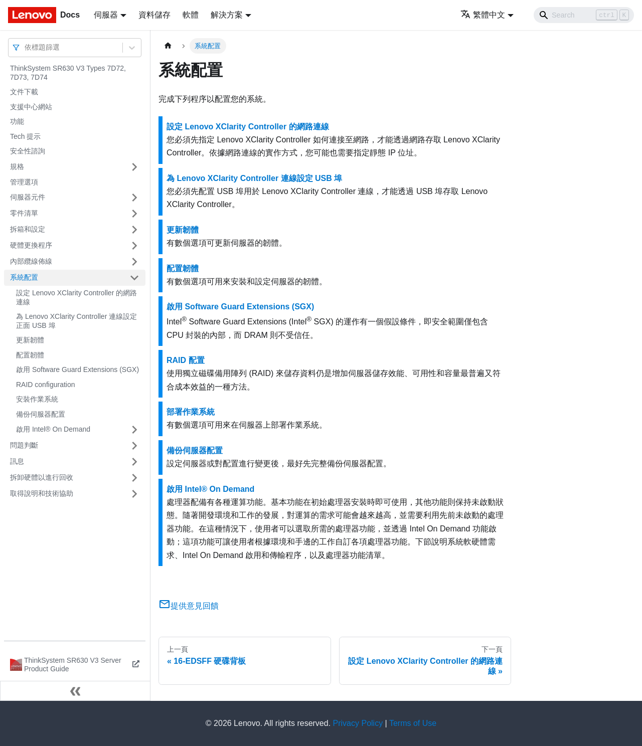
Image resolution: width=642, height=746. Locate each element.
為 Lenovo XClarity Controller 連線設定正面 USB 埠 (76, 320)
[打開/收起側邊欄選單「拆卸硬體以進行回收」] (134, 478)
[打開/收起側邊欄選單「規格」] (134, 167)
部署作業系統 (191, 412)
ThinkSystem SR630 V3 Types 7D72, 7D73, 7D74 (68, 72)
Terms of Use (412, 723)
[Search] (584, 15)
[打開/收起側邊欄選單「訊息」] (134, 462)
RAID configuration (45, 385)
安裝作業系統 (37, 399)
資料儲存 (154, 15)
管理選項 (24, 182)
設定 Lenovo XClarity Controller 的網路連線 (76, 297)
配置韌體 (30, 355)
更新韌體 (30, 340)
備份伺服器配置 (40, 414)
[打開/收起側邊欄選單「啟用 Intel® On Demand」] (134, 430)
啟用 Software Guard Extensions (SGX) (77, 369)
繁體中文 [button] (482, 15)
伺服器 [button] (106, 15)
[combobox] (26, 47)
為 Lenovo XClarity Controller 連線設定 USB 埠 (254, 178)
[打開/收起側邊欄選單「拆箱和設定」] (134, 230)
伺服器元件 (27, 197)
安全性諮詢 (27, 151)
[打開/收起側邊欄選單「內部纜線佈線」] (134, 262)
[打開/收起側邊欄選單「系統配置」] (134, 278)
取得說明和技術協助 (41, 493)
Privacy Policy (358, 723)
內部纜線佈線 (31, 261)
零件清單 (24, 213)
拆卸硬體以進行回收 (41, 477)
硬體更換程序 (31, 245)
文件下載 (24, 92)
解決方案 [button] (227, 15)
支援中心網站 (31, 107)
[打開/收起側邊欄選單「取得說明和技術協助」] (134, 494)
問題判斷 (24, 445)
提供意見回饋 (188, 606)
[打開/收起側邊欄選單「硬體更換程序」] (134, 246)
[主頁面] (168, 46)
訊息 (17, 461)
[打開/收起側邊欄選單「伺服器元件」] (134, 198)
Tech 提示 (25, 136)
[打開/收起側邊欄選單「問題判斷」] (134, 446)
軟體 (191, 15)
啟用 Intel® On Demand (53, 429)
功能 (17, 121)
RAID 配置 (186, 360)
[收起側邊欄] (75, 691)
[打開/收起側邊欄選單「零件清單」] (134, 214)
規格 (17, 166)
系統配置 (24, 277)
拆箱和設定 (27, 229)
